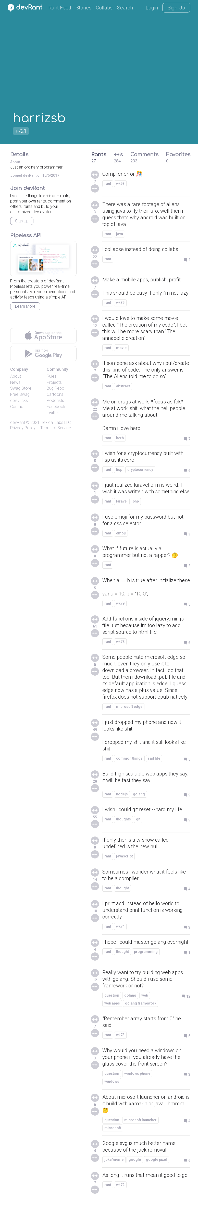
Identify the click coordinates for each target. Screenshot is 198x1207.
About (15, 376)
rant (107, 184)
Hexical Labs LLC (56, 422)
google (135, 1159)
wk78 (120, 642)
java (119, 234)
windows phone (137, 1073)
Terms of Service (55, 427)
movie (121, 348)
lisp (119, 470)
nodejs (122, 794)
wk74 (120, 926)
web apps (112, 1003)
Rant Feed (59, 8)
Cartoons (55, 394)
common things (129, 758)
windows (111, 1081)
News (15, 382)
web (144, 995)
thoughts (123, 819)
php (136, 501)
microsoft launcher (140, 1120)
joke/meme (113, 1159)
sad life (154, 758)
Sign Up (176, 8)
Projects (54, 382)
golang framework (140, 1003)
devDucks (19, 400)
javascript (124, 856)
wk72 (120, 1185)
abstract (123, 386)
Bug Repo (55, 388)
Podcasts (55, 400)
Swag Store (20, 388)
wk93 (120, 184)
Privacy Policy (22, 427)
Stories (83, 8)
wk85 (120, 303)
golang (139, 794)
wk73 (120, 1035)
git (138, 819)
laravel (122, 501)
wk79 (120, 603)
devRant (17, 422)
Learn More (25, 306)
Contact (17, 406)
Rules (51, 376)
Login (152, 8)
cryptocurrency (140, 470)
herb (120, 438)
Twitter (53, 412)
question (111, 995)
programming (146, 952)
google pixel (156, 1159)
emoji (121, 533)
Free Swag (20, 394)
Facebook (56, 406)
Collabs (104, 8)
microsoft (112, 1128)
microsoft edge (129, 706)
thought (122, 888)
